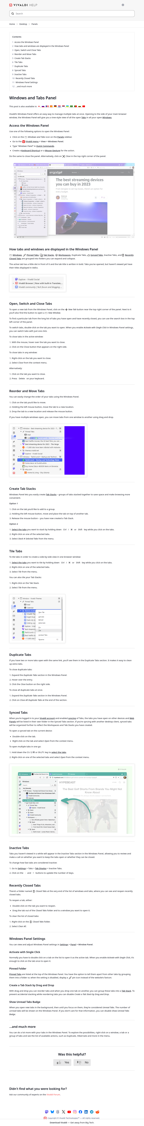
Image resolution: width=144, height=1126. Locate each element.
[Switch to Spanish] (51, 106)
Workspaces (64, 254)
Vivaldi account (47, 718)
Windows (107, 117)
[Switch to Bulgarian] (79, 106)
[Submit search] (12, 13)
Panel (73, 943)
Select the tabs (19, 529)
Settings (22, 867)
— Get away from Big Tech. (72, 1122)
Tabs (83, 117)
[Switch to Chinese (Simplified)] (83, 106)
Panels (35, 24)
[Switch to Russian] (43, 106)
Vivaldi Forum (53, 1094)
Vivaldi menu (32, 141)
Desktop (23, 24)
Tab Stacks (48, 254)
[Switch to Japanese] (39, 106)
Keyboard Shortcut (30, 150)
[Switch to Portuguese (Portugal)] (75, 106)
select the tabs (58, 752)
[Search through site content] (72, 13)
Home (12, 24)
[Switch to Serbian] (63, 106)
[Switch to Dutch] (59, 106)
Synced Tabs (97, 254)
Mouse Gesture (52, 150)
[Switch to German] (55, 106)
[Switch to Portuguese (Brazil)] (71, 106)
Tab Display (40, 867)
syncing (72, 718)
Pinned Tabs (33, 254)
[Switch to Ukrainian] (67, 106)
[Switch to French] (47, 106)
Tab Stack (126, 990)
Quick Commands (45, 145)
